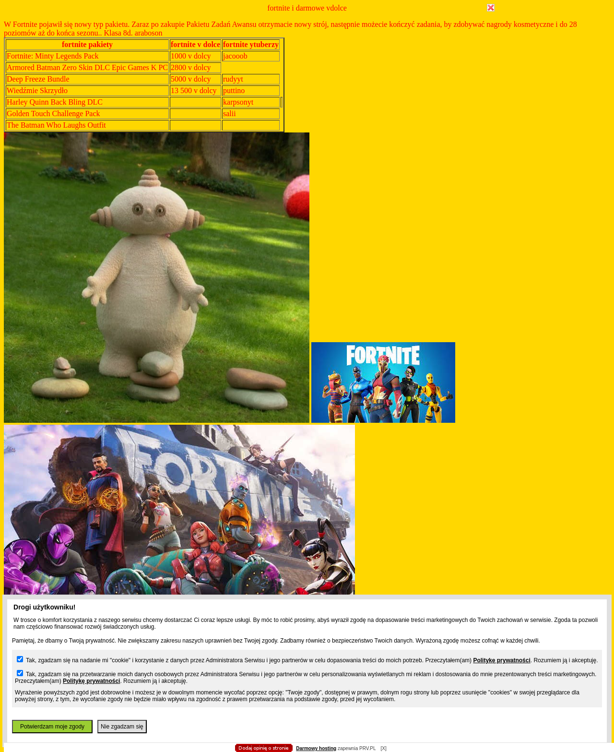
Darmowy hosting (316, 748)
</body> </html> (307, 48)
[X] (383, 748)
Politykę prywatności (501, 660)
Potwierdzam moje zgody (52, 726)
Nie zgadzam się (122, 726)
